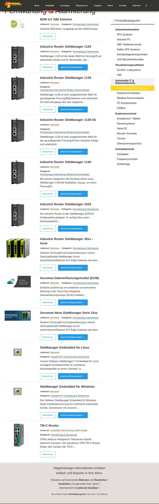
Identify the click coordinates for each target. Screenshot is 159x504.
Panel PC (122, 128)
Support (98, 5)
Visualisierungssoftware (129, 65)
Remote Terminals (127, 133)
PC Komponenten (126, 103)
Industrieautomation (127, 29)
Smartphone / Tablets (128, 118)
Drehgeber (123, 154)
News (110, 5)
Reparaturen (82, 5)
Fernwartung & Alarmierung (85, 24)
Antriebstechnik (124, 149)
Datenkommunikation (128, 93)
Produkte (49, 5)
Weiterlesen (47, 36)
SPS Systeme (124, 34)
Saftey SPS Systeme (128, 49)
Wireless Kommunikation (77, 90)
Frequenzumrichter (127, 159)
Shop (36, 5)
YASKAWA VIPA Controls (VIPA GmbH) (68, 430)
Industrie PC (57, 357)
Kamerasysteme (126, 123)
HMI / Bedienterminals (129, 44)
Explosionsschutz (125, 113)
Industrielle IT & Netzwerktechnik (125, 81)
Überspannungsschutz (129, 143)
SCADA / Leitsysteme (129, 70)
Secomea (54, 24)
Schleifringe (123, 164)
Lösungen (65, 5)
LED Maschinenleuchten (130, 59)
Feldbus (121, 108)
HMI (119, 75)
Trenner (121, 138)
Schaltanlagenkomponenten (132, 54)
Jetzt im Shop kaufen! (73, 67)
